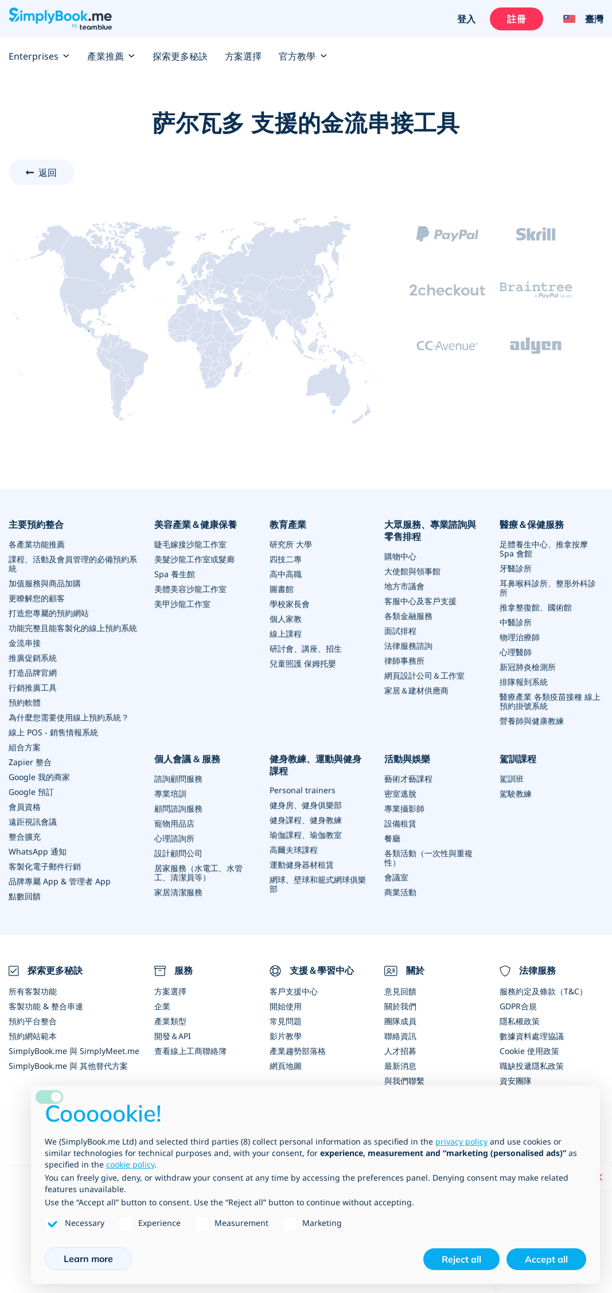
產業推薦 (111, 56)
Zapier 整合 (30, 762)
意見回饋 (400, 991)
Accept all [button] (546, 1259)
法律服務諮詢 (408, 645)
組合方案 (25, 747)
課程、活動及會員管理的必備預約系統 (73, 564)
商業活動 (400, 892)
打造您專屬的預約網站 (49, 613)
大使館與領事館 (412, 571)
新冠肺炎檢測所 (528, 666)
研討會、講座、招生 (306, 648)
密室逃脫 (400, 793)
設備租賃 (400, 823)
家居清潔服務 (178, 892)
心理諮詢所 (174, 838)
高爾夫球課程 (294, 849)
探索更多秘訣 (180, 56)
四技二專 (286, 559)
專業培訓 (170, 793)
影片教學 (286, 1036)
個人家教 (286, 618)
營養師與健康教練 (532, 720)
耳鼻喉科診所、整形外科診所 (548, 588)
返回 (47, 172)
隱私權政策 (520, 1021)
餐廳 (392, 838)
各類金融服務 (408, 615)
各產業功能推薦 (37, 544)
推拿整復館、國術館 (536, 607)
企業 (162, 1006)
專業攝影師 (404, 808)
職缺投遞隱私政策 (532, 1065)
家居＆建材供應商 (416, 690)
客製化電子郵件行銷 (45, 866)
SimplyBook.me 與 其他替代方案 (68, 1065)
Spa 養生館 (174, 574)
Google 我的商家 (39, 776)
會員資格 (25, 806)
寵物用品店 (174, 823)
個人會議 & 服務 (187, 759)
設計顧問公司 (178, 853)
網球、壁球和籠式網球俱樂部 (318, 884)
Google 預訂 (31, 791)
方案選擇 (243, 56)
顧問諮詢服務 (178, 808)
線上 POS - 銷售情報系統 (53, 732)
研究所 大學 (291, 544)
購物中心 (400, 556)
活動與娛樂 (407, 759)
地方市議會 (404, 586)
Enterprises (39, 56)
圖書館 (282, 588)
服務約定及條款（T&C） (543, 991)
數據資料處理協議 (532, 1036)
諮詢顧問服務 (178, 778)
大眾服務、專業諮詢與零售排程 (430, 530)
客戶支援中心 (294, 991)
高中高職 (286, 574)
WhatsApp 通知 (38, 851)
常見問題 (286, 1021)
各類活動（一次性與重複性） (428, 858)
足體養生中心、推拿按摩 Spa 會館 (544, 549)
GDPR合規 (518, 1006)
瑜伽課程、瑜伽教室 (306, 834)
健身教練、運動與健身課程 (315, 765)
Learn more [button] (88, 1258)
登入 (466, 19)
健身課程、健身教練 (306, 819)
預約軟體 (25, 702)
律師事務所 (404, 660)
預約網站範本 (33, 1036)
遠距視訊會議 (33, 821)
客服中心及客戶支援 (420, 600)
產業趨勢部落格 (298, 1050)
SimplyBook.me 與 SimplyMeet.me (74, 1050)
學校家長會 (290, 603)
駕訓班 (512, 778)
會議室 (396, 877)
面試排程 (400, 630)
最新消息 (400, 1065)
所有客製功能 (33, 991)
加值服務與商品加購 (45, 583)
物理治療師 (520, 637)
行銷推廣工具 (33, 687)
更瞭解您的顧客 (37, 598)
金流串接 (25, 642)
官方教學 (303, 56)
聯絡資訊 (400, 1036)
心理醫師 (516, 651)
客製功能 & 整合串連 (46, 1006)
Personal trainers (303, 790)
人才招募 (400, 1050)
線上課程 (286, 633)
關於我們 (400, 1006)
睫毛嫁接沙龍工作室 (190, 544)
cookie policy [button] (130, 1164)
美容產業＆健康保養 (195, 524)
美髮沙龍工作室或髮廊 (194, 559)
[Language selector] (579, 18)
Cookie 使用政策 (529, 1050)
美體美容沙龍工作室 (190, 588)
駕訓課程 (518, 759)
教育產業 (288, 524)
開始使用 (286, 1006)
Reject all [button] (461, 1259)
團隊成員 (400, 1021)
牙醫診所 (516, 568)
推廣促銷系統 (33, 657)
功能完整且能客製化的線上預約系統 (73, 627)
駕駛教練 (516, 793)
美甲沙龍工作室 (182, 603)
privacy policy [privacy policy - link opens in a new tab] (461, 1141)
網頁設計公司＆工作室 (424, 675)
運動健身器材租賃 (302, 864)
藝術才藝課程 (408, 778)
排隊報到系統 (524, 681)
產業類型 (170, 1021)
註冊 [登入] (516, 19)
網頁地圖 (286, 1065)
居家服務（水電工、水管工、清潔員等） (198, 873)
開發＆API (172, 1036)
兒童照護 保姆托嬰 (303, 663)
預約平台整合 (33, 1021)
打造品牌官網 (33, 672)
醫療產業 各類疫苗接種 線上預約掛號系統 (550, 701)
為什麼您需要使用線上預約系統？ (69, 717)
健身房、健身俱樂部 (306, 805)
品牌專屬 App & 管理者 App (60, 881)
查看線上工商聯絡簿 (190, 1050)
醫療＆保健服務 (532, 524)
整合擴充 (25, 836)
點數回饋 (25, 896)
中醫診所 (516, 622)
